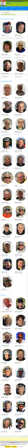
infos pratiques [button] (11, 9)
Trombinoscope (20, 7)
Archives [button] (24, 9)
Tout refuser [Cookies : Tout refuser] (14, 446)
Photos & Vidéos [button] (19, 9)
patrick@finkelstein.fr (20, 76)
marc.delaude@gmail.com (7, 134)
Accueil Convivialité (12, 7)
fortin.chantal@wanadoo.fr (7, 57)
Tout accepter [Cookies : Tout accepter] (7, 446)
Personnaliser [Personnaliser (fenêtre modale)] (20, 446)
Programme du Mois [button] (4, 7)
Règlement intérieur (4, 9)
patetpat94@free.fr (6, 76)
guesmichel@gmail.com (20, 57)
